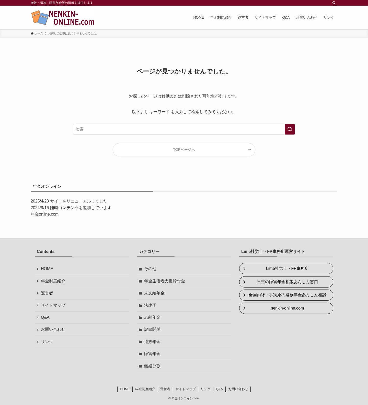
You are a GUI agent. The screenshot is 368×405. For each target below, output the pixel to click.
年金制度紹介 (53, 281)
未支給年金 (154, 293)
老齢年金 (152, 317)
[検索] (334, 3)
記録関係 (152, 329)
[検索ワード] (184, 129)
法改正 (150, 305)
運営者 (47, 293)
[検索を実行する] (290, 129)
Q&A (45, 317)
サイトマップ (53, 305)
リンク (47, 341)
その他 (150, 269)
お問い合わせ (53, 329)
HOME (47, 269)
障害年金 (152, 353)
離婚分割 (152, 366)
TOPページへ (184, 149)
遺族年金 (152, 341)
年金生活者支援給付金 (164, 281)
